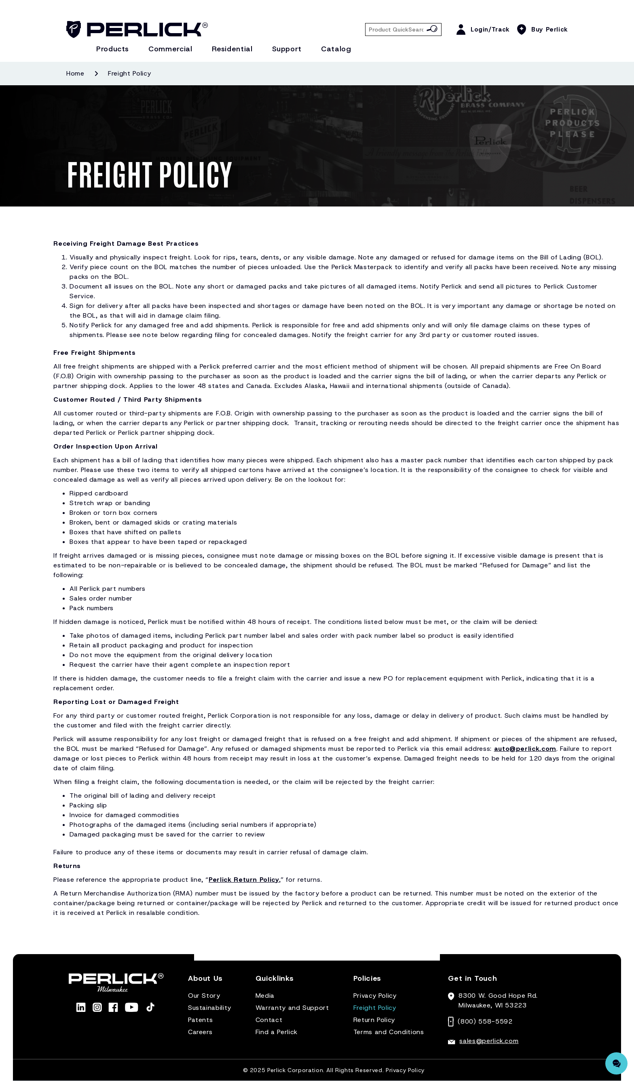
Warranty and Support (292, 1007)
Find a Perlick (277, 1032)
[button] (205, 982)
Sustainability (209, 1007)
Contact (269, 1020)
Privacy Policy (375, 995)
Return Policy (374, 1020)
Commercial (170, 49)
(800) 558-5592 (485, 1021)
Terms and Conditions (388, 1032)
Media (265, 995)
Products (112, 49)
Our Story (204, 995)
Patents (200, 1020)
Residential (232, 49)
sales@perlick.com (488, 1041)
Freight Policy (374, 1007)
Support (287, 49)
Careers (200, 1032)
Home (75, 73)
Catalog (336, 49)
